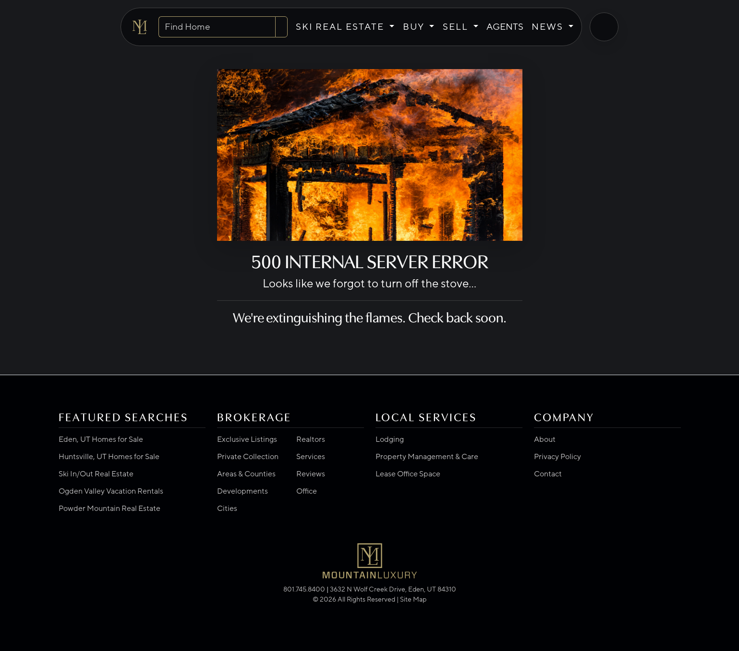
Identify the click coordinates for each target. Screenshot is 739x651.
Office (306, 491)
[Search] (281, 27)
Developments (242, 491)
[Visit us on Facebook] (364, 611)
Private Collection (248, 456)
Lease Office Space (408, 474)
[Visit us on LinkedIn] (368, 611)
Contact (548, 474)
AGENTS (504, 27)
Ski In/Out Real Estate (96, 474)
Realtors (310, 439)
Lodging (390, 439)
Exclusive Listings (247, 439)
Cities (227, 508)
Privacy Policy (557, 456)
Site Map (413, 599)
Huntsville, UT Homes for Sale (109, 456)
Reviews (310, 474)
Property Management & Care (427, 456)
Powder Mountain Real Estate (109, 508)
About (545, 439)
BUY (415, 27)
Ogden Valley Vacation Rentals (111, 491)
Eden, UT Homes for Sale (101, 439)
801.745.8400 (304, 589)
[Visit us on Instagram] (372, 611)
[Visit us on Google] (360, 611)
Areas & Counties (246, 474)
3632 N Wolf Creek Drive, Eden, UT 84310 (393, 589)
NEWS (549, 27)
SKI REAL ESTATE (341, 27)
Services (310, 456)
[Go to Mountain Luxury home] (140, 27)
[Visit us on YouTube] (375, 611)
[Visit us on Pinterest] (379, 611)
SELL (457, 27)
